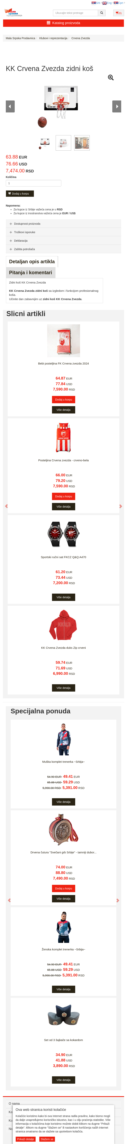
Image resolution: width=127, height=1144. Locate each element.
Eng (107, 2)
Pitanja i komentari (30, 272)
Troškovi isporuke (22, 232)
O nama (14, 1103)
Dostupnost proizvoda (24, 223)
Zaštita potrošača (22, 249)
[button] (5, 504)
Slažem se (47, 1139)
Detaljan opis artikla (32, 261)
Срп (118, 2)
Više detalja (63, 409)
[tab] (63, 223)
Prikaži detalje (25, 1139)
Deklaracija (18, 240)
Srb (95, 2)
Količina (11, 177)
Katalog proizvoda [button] (63, 23)
